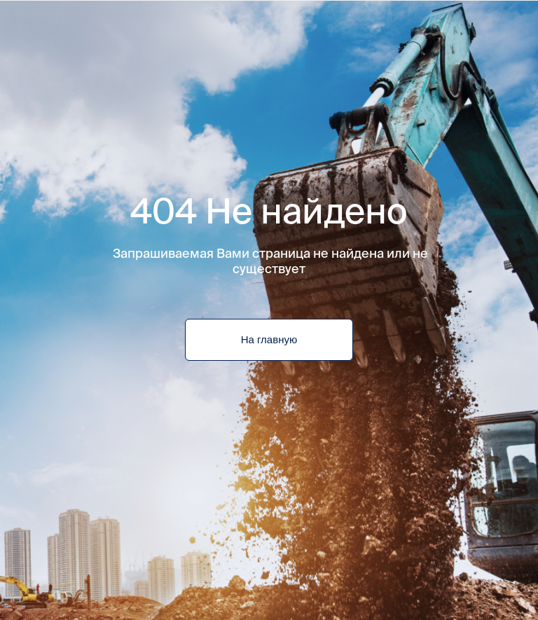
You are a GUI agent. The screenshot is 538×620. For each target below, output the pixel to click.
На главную (269, 339)
